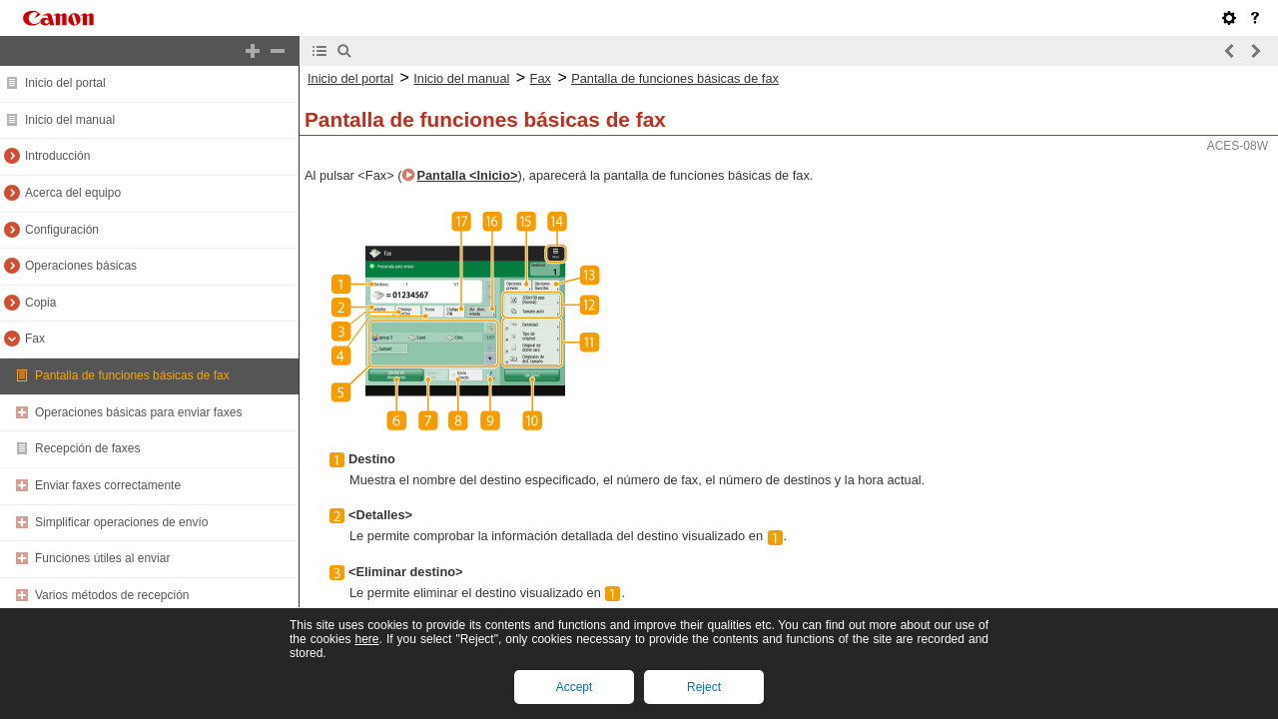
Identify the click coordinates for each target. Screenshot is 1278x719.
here (366, 639)
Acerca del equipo (73, 193)
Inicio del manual (70, 120)
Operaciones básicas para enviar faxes (138, 412)
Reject (704, 687)
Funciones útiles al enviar (102, 558)
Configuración (62, 230)
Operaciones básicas (81, 266)
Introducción (57, 156)
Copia (40, 303)
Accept (574, 687)
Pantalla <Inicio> (466, 175)
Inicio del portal (65, 83)
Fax (35, 339)
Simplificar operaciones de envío (121, 522)
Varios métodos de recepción (112, 595)
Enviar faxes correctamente (108, 485)
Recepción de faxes (87, 448)
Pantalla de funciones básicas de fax (132, 375)
